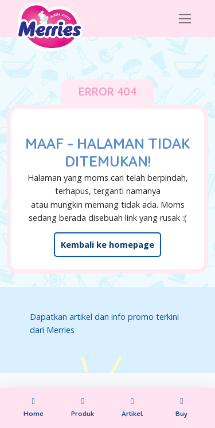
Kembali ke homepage (107, 244)
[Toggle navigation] (185, 19)
